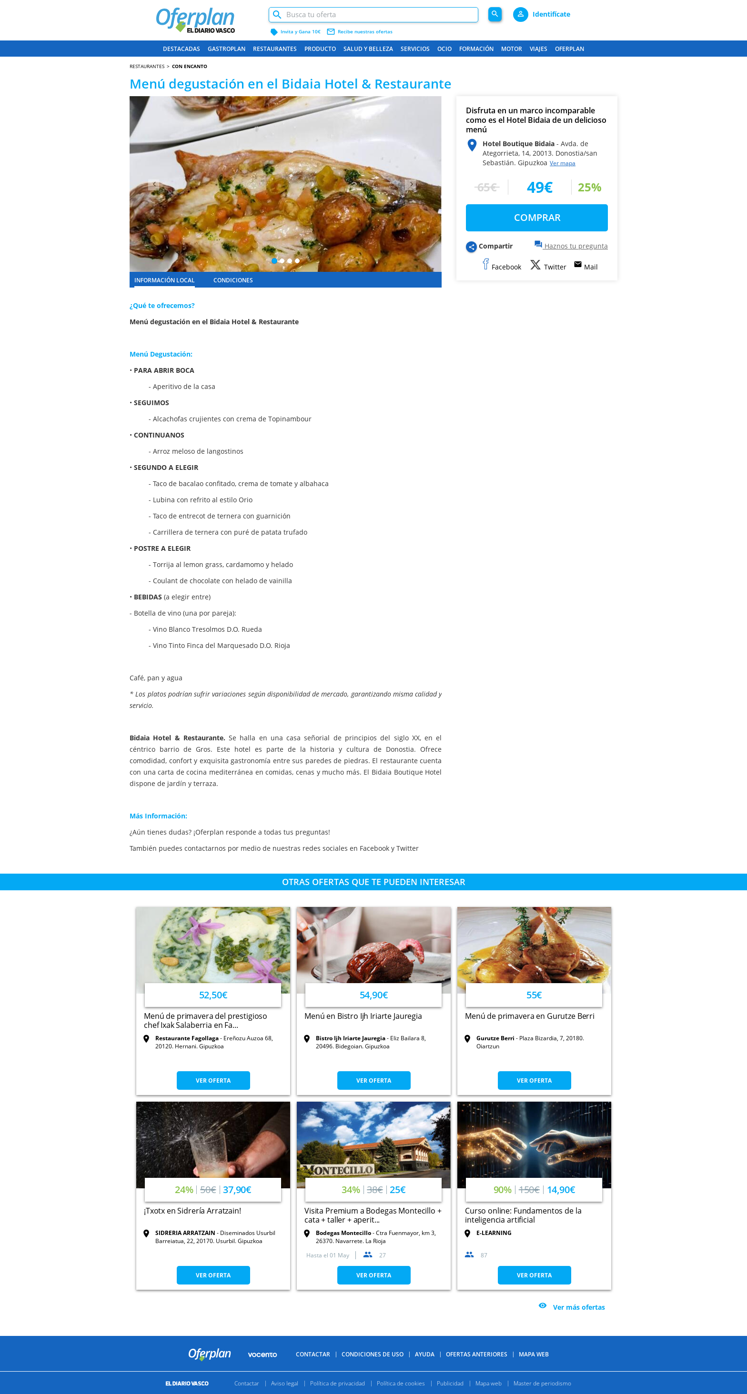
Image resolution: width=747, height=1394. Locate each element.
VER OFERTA (213, 1080)
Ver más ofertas (579, 1307)
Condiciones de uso (373, 1370)
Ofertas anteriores (476, 1370)
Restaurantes (275, 49)
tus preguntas (305, 831)
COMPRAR (537, 217)
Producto (320, 49)
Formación (476, 49)
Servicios (415, 49)
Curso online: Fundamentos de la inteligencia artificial (523, 1215)
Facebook (373, 848)
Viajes (538, 49)
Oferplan (569, 49)
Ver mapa (562, 163)
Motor (511, 49)
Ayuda (424, 1370)
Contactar (313, 1370)
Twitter (407, 848)
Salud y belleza (368, 49)
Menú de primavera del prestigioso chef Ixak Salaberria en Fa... (205, 1020)
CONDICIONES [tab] (233, 280)
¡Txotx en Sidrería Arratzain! (192, 1210)
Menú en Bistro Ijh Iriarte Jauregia (363, 1016)
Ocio (444, 49)
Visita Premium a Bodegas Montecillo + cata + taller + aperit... (372, 1215)
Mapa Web (534, 1370)
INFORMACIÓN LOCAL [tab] (164, 280)
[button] (153, 184)
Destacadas (181, 49)
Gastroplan (226, 49)
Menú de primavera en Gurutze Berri (530, 1016)
